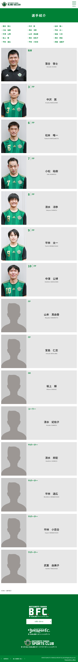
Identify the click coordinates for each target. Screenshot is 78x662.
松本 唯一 (59, 26)
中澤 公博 (7, 34)
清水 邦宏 (59, 38)
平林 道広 (7, 42)
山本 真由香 (33, 34)
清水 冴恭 (33, 30)
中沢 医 (32, 26)
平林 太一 (59, 30)
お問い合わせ (39, 621)
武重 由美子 (59, 42)
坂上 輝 (6, 38)
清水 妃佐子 (33, 38)
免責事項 (6, 659)
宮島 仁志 (59, 34)
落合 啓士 (7, 26)
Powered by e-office (70, 660)
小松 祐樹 (7, 30)
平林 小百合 (33, 42)
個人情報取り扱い (17, 659)
